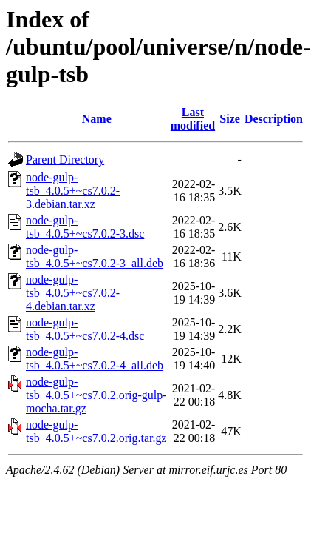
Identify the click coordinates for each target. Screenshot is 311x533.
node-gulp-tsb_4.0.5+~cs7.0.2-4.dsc (85, 329)
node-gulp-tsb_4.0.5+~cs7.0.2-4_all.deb (94, 359)
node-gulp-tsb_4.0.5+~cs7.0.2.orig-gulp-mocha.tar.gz (96, 395)
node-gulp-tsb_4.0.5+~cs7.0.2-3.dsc (85, 227)
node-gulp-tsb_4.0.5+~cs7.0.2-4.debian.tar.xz (73, 292)
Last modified (193, 119)
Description (274, 119)
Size (229, 119)
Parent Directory (65, 159)
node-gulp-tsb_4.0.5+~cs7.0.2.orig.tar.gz (96, 431)
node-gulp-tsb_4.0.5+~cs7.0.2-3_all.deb (94, 256)
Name (97, 119)
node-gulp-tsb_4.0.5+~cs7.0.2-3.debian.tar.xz (73, 190)
